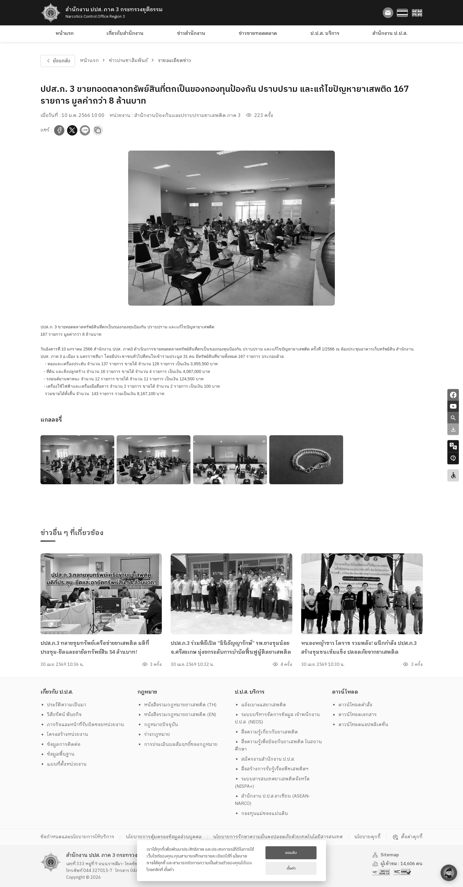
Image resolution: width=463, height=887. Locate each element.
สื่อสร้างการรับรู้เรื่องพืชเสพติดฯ (272, 769)
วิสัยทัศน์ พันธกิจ (61, 714)
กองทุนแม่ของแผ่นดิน (261, 813)
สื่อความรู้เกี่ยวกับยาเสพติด (266, 732)
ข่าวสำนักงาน (191, 33)
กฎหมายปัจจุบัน (158, 724)
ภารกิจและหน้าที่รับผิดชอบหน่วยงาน (82, 724)
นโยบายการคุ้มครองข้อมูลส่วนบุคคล (164, 837)
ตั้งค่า (169, 870)
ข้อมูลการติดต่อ (60, 744)
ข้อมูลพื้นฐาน (57, 754)
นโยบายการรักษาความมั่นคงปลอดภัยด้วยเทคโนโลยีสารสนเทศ (278, 837)
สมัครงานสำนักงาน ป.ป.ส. (265, 759)
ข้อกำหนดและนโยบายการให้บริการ (77, 837)
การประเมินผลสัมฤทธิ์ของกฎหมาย (178, 744)
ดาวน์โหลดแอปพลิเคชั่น (360, 724)
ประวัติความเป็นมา (63, 705)
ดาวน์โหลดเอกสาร (354, 714)
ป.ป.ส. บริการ (324, 33)
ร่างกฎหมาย (154, 734)
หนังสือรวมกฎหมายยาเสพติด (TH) (177, 705)
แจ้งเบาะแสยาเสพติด (260, 705)
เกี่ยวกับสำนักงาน (125, 33)
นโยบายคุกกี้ (367, 837)
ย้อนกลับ (57, 61)
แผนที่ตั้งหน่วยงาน (63, 764)
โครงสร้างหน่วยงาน (64, 734)
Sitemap (385, 855)
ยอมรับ (291, 853)
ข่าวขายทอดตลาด (258, 33)
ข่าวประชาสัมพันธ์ (128, 61)
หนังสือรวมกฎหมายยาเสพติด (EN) (177, 714)
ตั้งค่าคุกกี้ (407, 837)
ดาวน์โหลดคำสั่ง (352, 705)
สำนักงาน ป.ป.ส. (389, 33)
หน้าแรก (65, 33)
